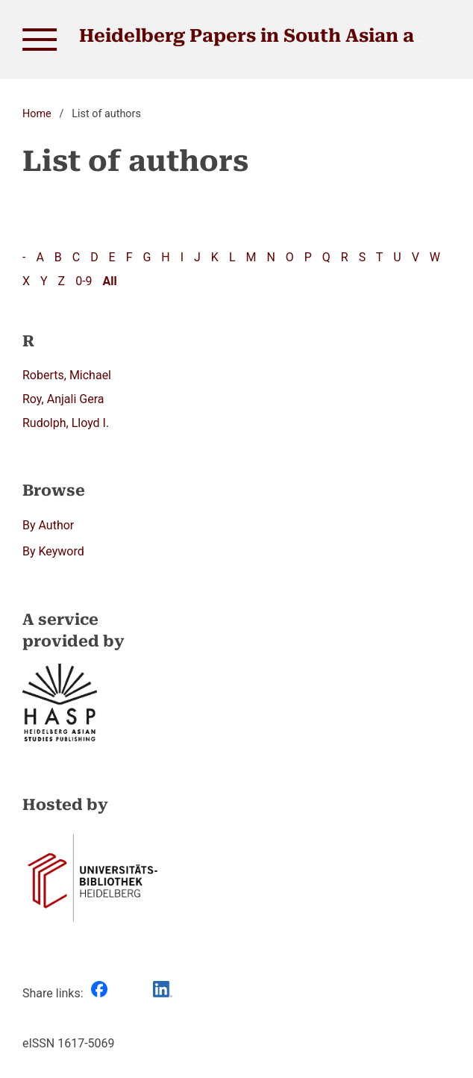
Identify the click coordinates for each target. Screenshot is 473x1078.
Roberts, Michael (66, 375)
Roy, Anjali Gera (63, 399)
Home (36, 114)
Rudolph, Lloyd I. (65, 423)
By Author (48, 525)
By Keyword (53, 551)
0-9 (83, 281)
